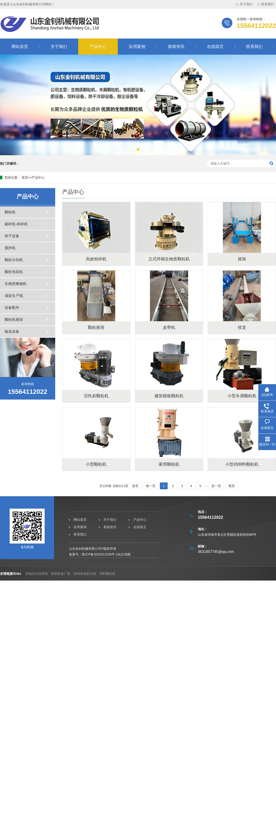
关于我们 (244, 4)
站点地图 (124, 554)
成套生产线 (14, 296)
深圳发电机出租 (85, 573)
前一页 (150, 486)
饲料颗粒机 (107, 573)
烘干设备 (12, 236)
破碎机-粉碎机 (16, 224)
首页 (25, 177)
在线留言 (215, 46)
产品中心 (98, 46)
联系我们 (265, 4)
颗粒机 (10, 212)
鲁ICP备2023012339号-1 (100, 554)
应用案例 (137, 46)
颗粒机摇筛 (14, 319)
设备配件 (12, 308)
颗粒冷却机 (14, 260)
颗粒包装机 (14, 272)
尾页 (231, 486)
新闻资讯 (176, 46)
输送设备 (12, 331)
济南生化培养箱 (36, 573)
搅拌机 (10, 248)
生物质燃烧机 (16, 284)
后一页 (216, 486)
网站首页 (20, 46)
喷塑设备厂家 (60, 573)
